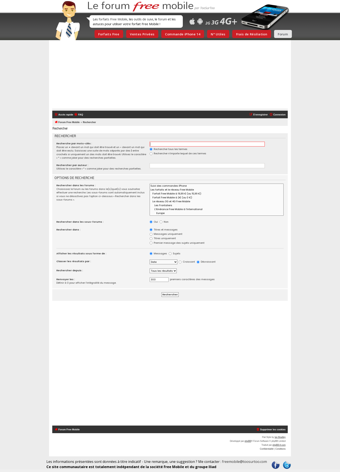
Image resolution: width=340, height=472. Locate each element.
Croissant (187, 261)
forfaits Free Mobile (113, 19)
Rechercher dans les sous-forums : (79, 222)
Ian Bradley (280, 437)
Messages (158, 253)
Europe (216, 213)
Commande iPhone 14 (182, 34)
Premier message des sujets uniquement (177, 243)
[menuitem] (78, 114)
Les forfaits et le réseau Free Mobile (216, 190)
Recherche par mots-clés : (74, 143)
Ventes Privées (142, 34)
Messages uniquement (166, 234)
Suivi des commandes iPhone (216, 186)
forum (162, 19)
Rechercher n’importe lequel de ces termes (178, 153)
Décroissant (206, 261)
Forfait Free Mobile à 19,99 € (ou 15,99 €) (216, 194)
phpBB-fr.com (279, 445)
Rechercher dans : (68, 229)
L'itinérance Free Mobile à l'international (216, 209)
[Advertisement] (172, 76)
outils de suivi (143, 19)
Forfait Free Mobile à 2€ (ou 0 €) (216, 198)
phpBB (248, 441)
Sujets (174, 253)
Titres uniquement (163, 238)
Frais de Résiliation (251, 34)
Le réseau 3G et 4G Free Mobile (216, 202)
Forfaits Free (108, 34)
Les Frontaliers (216, 205)
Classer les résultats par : (73, 261)
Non (164, 222)
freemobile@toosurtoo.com (244, 461)
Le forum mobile (140, 6)
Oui (154, 222)
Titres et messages (164, 229)
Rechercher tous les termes (168, 149)
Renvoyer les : (65, 279)
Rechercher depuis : (69, 270)
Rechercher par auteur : (72, 165)
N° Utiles (218, 34)
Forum (283, 34)
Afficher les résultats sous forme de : (81, 253)
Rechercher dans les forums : (75, 185)
